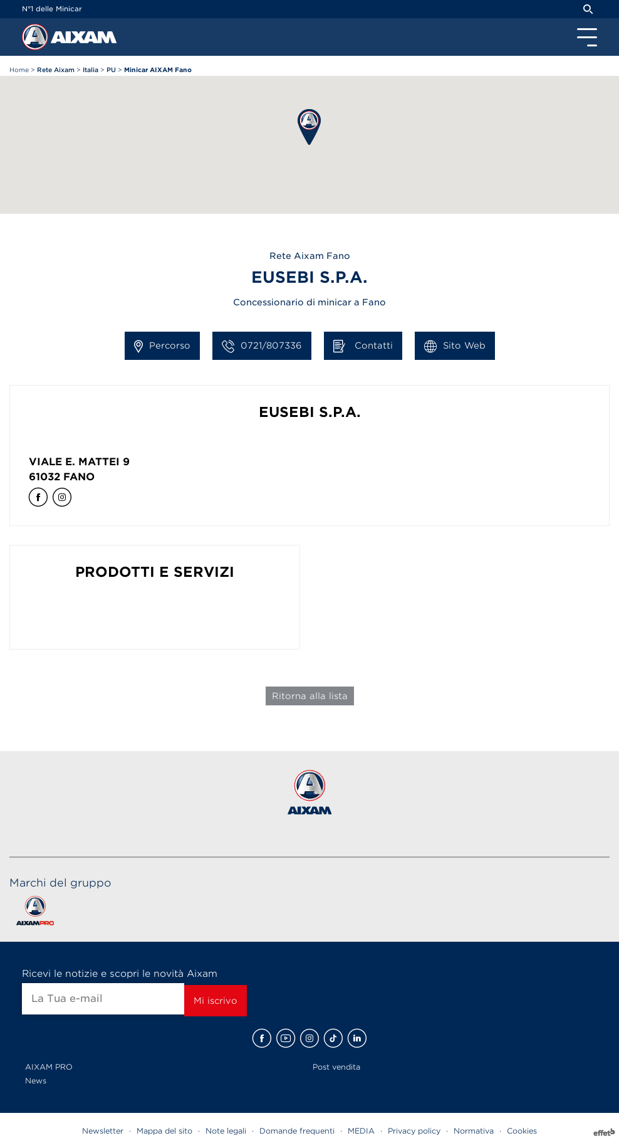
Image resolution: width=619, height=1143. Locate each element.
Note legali (225, 1130)
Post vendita (336, 1067)
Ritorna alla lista (310, 696)
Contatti (363, 346)
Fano (79, 477)
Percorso (162, 346)
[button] (309, 127)
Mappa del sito (164, 1130)
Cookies (522, 1130)
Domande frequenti (297, 1130)
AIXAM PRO (49, 1067)
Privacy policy (414, 1130)
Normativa (474, 1130)
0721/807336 (262, 346)
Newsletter (102, 1130)
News (35, 1080)
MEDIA (361, 1130)
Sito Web (455, 346)
